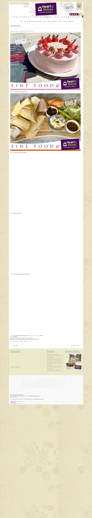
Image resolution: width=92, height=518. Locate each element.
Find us (60, 21)
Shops (25, 21)
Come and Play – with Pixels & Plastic (53, 419)
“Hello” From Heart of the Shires (52, 423)
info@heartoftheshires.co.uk (34, 507)
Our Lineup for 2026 (50, 421)
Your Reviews (49, 417)
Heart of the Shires (15, 393)
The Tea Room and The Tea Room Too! (54, 413)
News (44, 21)
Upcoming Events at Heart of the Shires (54, 415)
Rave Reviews (15, 398)
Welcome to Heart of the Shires (52, 406)
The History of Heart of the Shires (35, 21)
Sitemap (16, 508)
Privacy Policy (12, 508)
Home (21, 21)
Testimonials (54, 21)
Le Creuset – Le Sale (75, 398)
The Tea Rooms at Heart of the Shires (54, 411)
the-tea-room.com (28, 510)
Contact (64, 21)
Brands (48, 21)
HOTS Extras (70, 21)
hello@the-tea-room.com (39, 510)
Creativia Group (13, 513)
